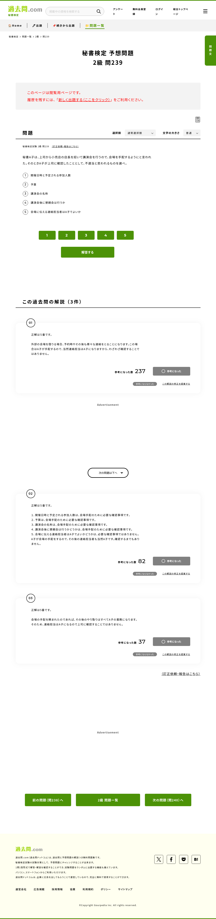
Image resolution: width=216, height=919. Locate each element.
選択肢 (116, 133)
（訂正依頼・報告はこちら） (65, 146)
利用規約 (88, 889)
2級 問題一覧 (108, 800)
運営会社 (21, 889)
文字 (171, 133)
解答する (87, 252)
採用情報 (57, 889)
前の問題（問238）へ (48, 800)
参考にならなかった (145, 383)
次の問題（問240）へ (168, 800)
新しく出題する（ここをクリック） (84, 99)
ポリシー (106, 889)
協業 (73, 889)
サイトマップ (125, 889)
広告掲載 (39, 889)
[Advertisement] (108, 432)
